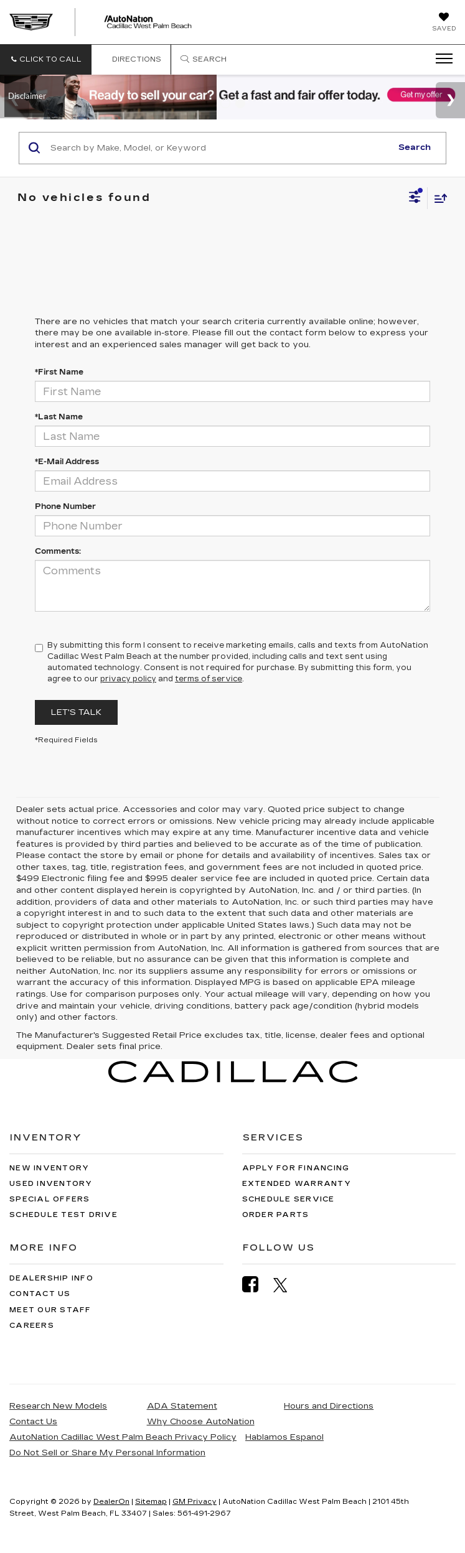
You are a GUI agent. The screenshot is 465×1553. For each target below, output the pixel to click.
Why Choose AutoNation (201, 1422)
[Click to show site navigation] (440, 59)
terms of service (208, 678)
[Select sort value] (438, 198)
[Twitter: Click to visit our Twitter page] (286, 1284)
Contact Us (40, 1294)
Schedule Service (288, 1199)
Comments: (58, 551)
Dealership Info (51, 1278)
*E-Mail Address (67, 461)
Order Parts (275, 1215)
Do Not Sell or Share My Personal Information (107, 1453)
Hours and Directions (328, 1406)
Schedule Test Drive (63, 1215)
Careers (31, 1326)
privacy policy (128, 678)
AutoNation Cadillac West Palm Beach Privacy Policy (123, 1437)
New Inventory (49, 1168)
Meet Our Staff (50, 1310)
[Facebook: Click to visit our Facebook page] (256, 1284)
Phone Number (65, 506)
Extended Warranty (296, 1184)
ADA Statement (182, 1406)
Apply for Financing (296, 1168)
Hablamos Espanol (284, 1437)
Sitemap (151, 1502)
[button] (46, 59)
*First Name (59, 372)
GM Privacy (194, 1502)
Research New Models (58, 1406)
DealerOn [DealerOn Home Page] (111, 1502)
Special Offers (49, 1199)
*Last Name (59, 417)
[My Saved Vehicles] (444, 23)
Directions (131, 59)
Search (414, 147)
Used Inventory (51, 1184)
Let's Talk (76, 712)
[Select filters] (415, 198)
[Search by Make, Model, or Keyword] (219, 148)
